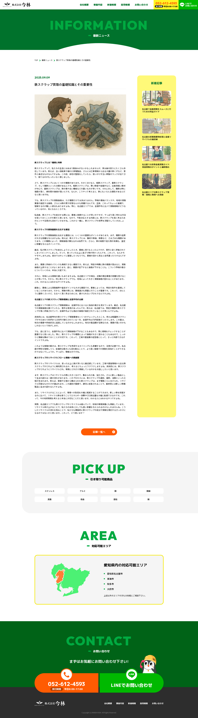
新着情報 (111, 4)
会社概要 (84, 4)
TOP (36, 60)
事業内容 (98, 4)
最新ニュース (47, 60)
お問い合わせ (141, 4)
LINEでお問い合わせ (132, 680)
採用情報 (125, 4)
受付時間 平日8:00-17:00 (66, 680)
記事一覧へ (99, 432)
